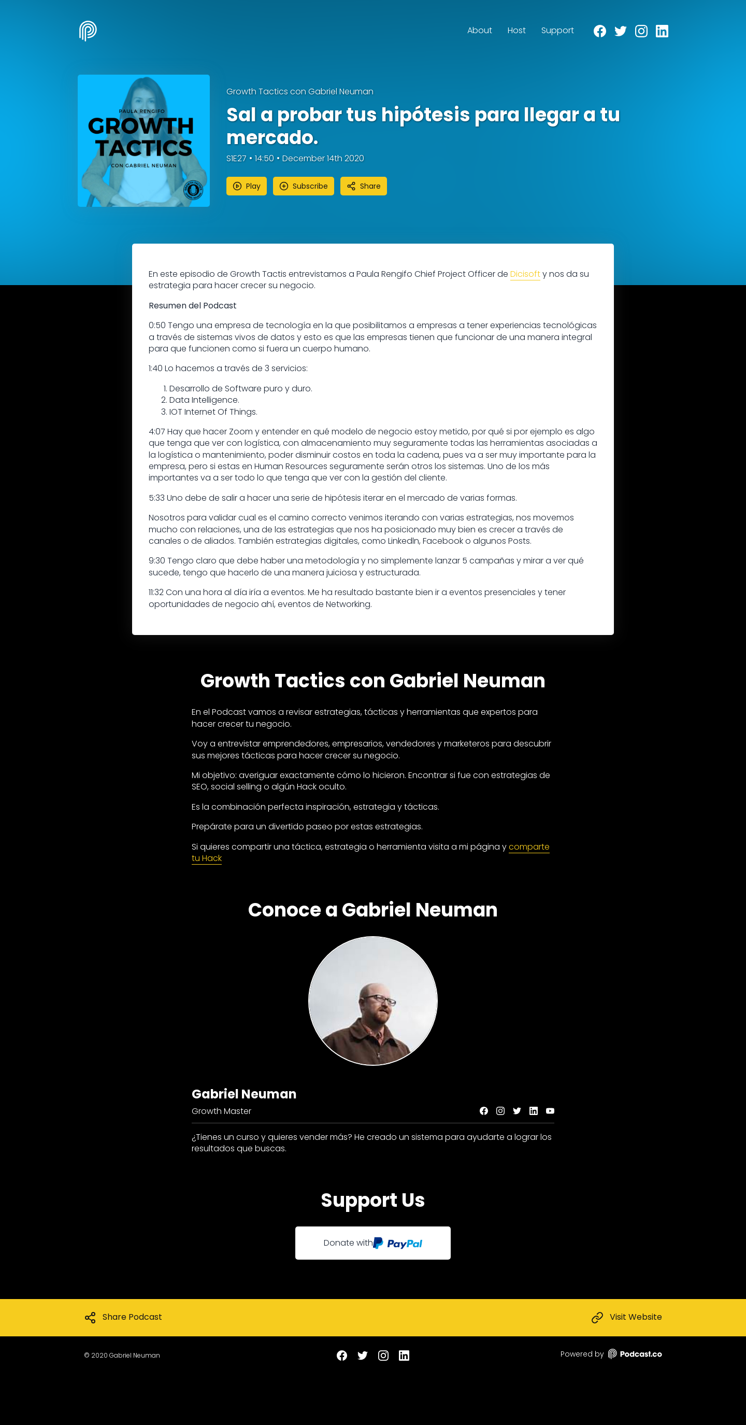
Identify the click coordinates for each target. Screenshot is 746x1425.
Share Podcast (123, 1317)
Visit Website (626, 1317)
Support (557, 30)
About (479, 30)
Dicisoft (525, 274)
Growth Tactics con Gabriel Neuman (300, 91)
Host (517, 30)
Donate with (373, 1243)
